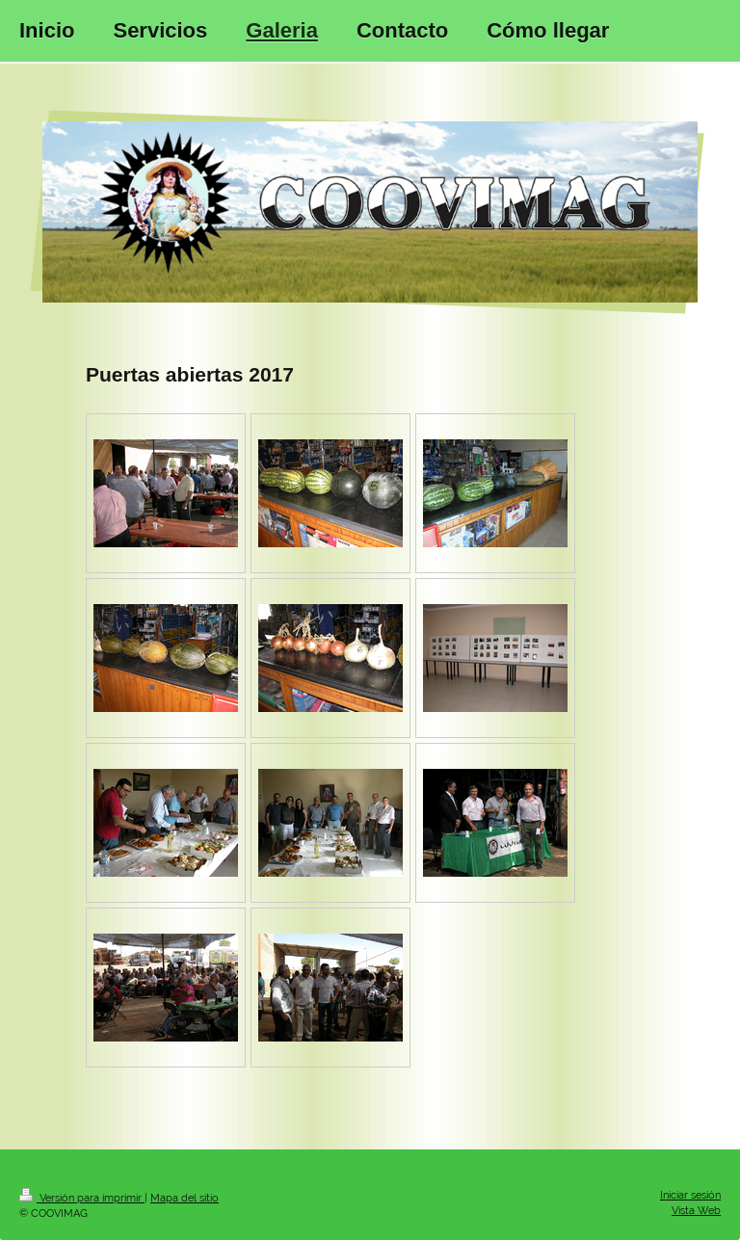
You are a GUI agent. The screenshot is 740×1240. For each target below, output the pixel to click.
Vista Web (696, 1210)
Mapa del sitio (184, 1198)
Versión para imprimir (82, 1198)
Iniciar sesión (690, 1195)
